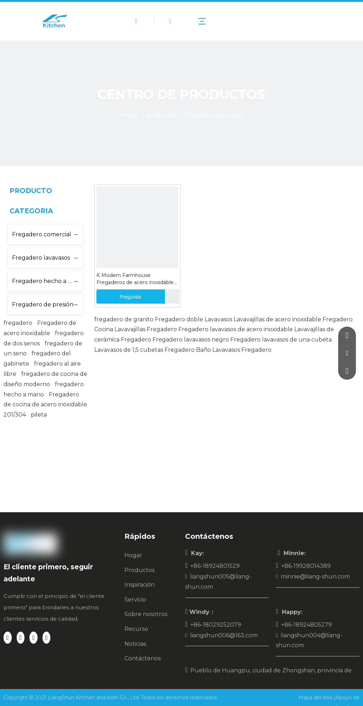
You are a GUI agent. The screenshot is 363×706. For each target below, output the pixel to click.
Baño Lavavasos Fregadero (234, 349)
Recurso (136, 629)
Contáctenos (142, 658)
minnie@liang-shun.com (315, 576)
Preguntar (118, 296)
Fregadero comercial (41, 234)
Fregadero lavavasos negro (190, 339)
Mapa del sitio (316, 697)
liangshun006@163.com (224, 635)
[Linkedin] (21, 638)
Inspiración (139, 584)
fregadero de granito (123, 319)
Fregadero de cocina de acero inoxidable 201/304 (45, 404)
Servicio (135, 599)
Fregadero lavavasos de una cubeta (281, 339)
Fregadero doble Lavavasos (193, 319)
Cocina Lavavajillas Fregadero (135, 329)
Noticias (135, 643)
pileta (39, 414)
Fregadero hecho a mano (47, 281)
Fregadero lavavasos (41, 257)
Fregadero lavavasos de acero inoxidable (235, 329)
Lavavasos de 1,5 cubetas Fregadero (144, 349)
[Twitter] (33, 638)
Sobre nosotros (145, 614)
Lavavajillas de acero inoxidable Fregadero (293, 319)
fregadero (18, 323)
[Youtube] (47, 638)
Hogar (133, 555)
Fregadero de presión (42, 304)
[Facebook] (8, 638)
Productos (139, 570)
